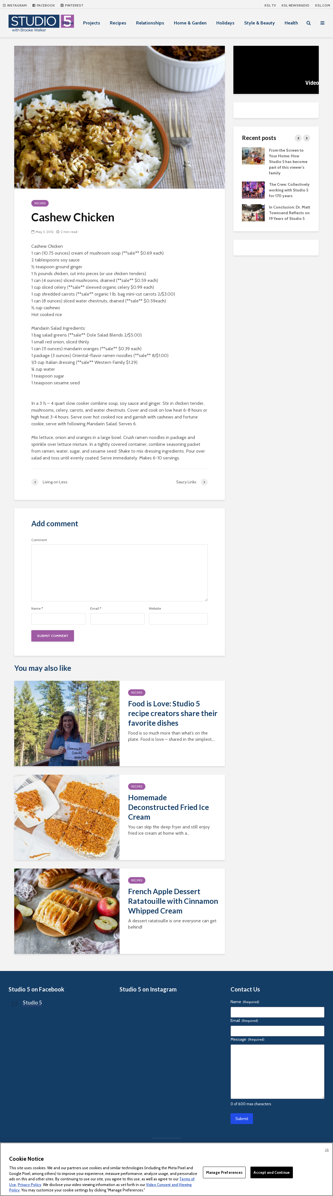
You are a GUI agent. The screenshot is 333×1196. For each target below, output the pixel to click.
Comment (39, 540)
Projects (91, 23)
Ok (327, 1150)
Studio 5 (32, 1002)
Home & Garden (190, 23)
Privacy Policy (29, 1184)
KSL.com (322, 5)
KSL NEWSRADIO (295, 5)
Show (67, 23)
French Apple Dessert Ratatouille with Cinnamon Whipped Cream (173, 901)
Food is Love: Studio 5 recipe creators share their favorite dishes (172, 713)
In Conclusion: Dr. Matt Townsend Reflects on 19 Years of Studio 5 (289, 213)
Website (155, 608)
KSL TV (270, 5)
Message (247, 1039)
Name (37, 608)
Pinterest (72, 5)
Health (291, 23)
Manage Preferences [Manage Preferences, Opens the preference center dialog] (224, 1172)
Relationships (150, 23)
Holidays (225, 23)
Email (95, 608)
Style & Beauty (259, 23)
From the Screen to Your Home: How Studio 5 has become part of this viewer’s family (288, 162)
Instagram (15, 5)
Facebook (43, 5)
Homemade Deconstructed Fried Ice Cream (168, 807)
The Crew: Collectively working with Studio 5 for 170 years (289, 190)
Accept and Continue (271, 1172)
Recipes (118, 23)
